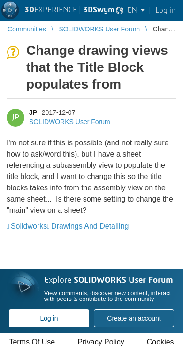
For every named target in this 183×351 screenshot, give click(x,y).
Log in (49, 318)
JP (33, 112)
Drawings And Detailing (90, 226)
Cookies (160, 342)
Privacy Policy (100, 342)
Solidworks (29, 226)
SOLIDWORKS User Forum (69, 122)
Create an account (133, 318)
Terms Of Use (32, 342)
